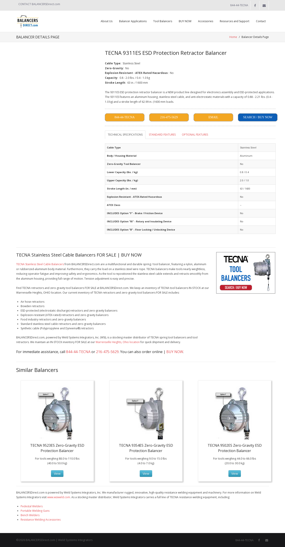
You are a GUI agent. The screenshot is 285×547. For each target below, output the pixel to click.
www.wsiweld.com (58, 497)
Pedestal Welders (32, 506)
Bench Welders (30, 515)
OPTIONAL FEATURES (195, 134)
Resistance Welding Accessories (41, 519)
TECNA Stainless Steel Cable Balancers (40, 264)
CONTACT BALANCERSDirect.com (39, 4)
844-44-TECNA (78, 351)
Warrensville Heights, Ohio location (118, 342)
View (57, 473)
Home (233, 37)
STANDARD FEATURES (162, 134)
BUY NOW (174, 351)
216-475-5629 (107, 351)
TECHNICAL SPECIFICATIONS (125, 134)
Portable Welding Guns (35, 511)
